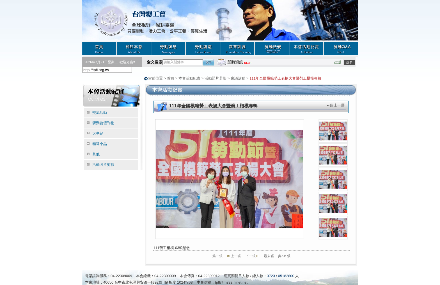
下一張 (251, 256)
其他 (96, 154)
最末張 (269, 256)
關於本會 (133, 48)
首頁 (99, 48)
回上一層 (337, 105)
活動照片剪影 (215, 78)
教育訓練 (237, 48)
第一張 (217, 256)
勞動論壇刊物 (103, 123)
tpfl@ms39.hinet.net (231, 282)
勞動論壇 (202, 48)
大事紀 (97, 133)
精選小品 (99, 143)
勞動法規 (272, 48)
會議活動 (238, 78)
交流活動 (99, 112)
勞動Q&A (341, 48)
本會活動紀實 (306, 48)
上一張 (236, 256)
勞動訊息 (168, 48)
